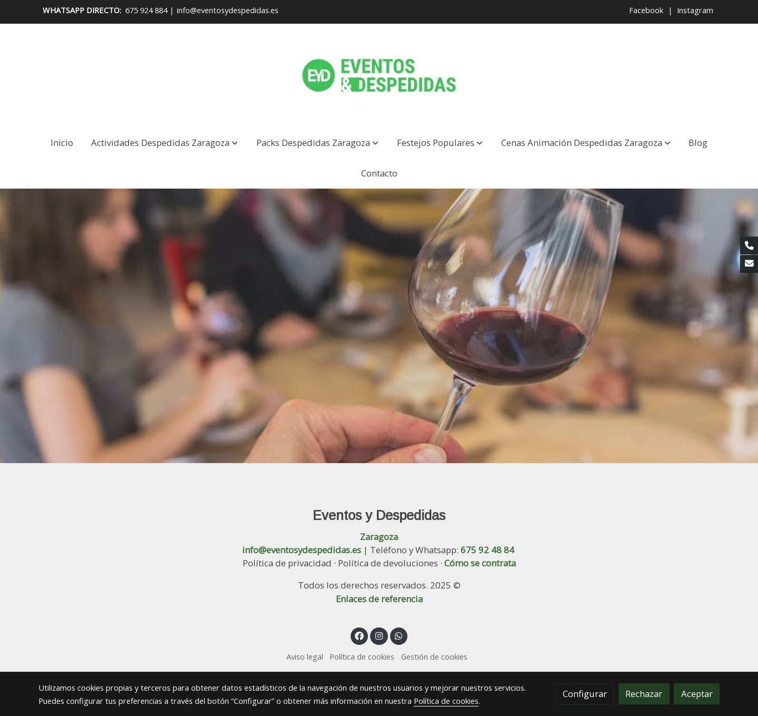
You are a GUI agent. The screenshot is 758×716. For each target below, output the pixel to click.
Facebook (647, 10)
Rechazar (643, 694)
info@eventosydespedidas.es (227, 10)
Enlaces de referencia (379, 599)
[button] (164, 142)
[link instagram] (379, 635)
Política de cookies (362, 656)
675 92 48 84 (487, 550)
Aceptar (697, 694)
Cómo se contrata (480, 563)
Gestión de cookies (434, 656)
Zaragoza (379, 537)
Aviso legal (304, 656)
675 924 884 (146, 10)
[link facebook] (359, 635)
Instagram (695, 10)
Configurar (585, 694)
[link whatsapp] (399, 635)
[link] (379, 75)
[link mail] (749, 264)
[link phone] (749, 245)
